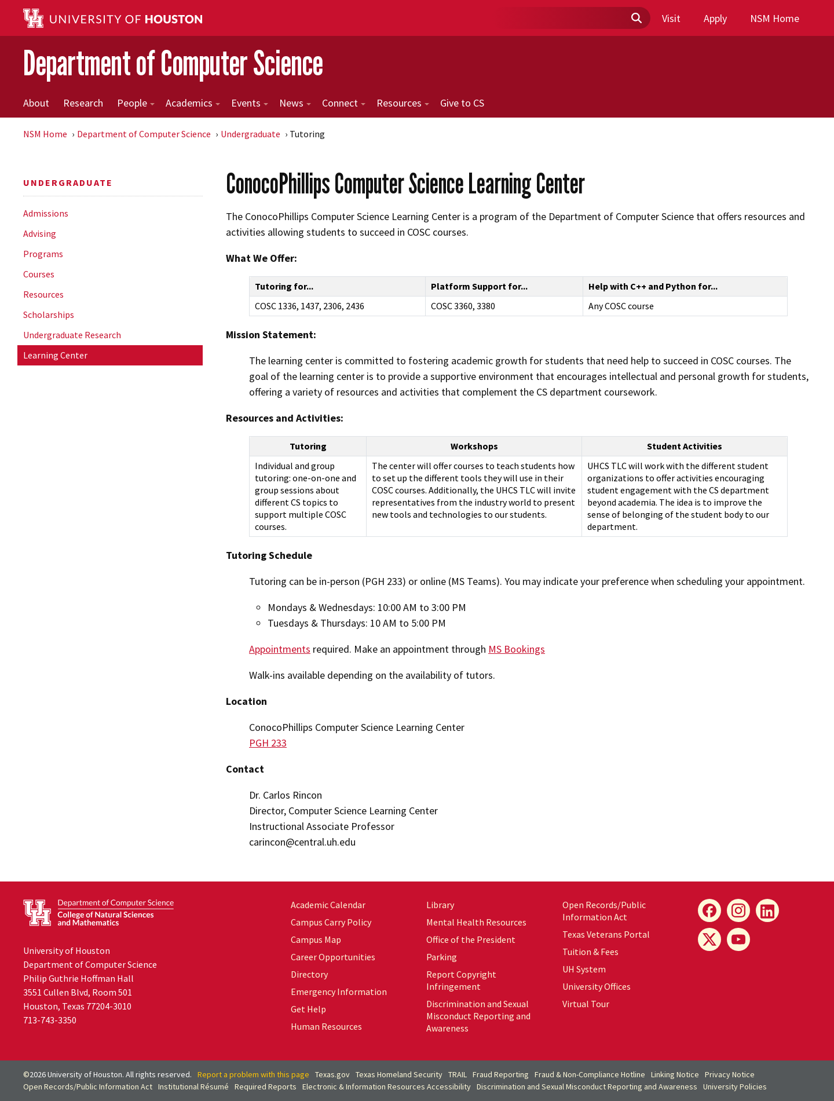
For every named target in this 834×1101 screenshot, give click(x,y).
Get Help (308, 1009)
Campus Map (316, 939)
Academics (193, 102)
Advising (39, 233)
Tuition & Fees (590, 951)
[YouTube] (738, 939)
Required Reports (266, 1086)
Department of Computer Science (173, 63)
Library (440, 904)
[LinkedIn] (767, 910)
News (295, 102)
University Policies (735, 1086)
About (36, 102)
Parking (441, 957)
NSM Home (774, 18)
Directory (309, 974)
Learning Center (55, 355)
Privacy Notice (730, 1074)
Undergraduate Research (72, 335)
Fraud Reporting (501, 1074)
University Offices (596, 986)
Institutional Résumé (193, 1086)
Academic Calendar (328, 904)
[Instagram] (738, 910)
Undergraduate (250, 134)
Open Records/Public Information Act (604, 911)
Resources (402, 102)
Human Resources (326, 1026)
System (584, 969)
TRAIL (457, 1074)
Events (249, 102)
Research (83, 102)
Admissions (45, 213)
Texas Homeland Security (399, 1074)
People (136, 102)
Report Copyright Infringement (461, 980)
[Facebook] (709, 910)
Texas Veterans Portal (606, 934)
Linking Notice (675, 1074)
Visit (671, 18)
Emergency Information (339, 991)
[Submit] (636, 18)
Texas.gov (332, 1074)
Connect (343, 102)
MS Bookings (516, 649)
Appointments (279, 649)
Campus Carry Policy (331, 922)
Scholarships (48, 314)
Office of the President (470, 939)
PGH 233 (268, 742)
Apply (715, 18)
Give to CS (462, 102)
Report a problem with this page (253, 1074)
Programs (43, 253)
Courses (38, 274)
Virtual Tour (585, 1003)
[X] (709, 939)
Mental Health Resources (476, 922)
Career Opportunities (333, 957)
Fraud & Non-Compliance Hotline (590, 1074)
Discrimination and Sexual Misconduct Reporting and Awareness (478, 1016)
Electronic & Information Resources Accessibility (386, 1086)
